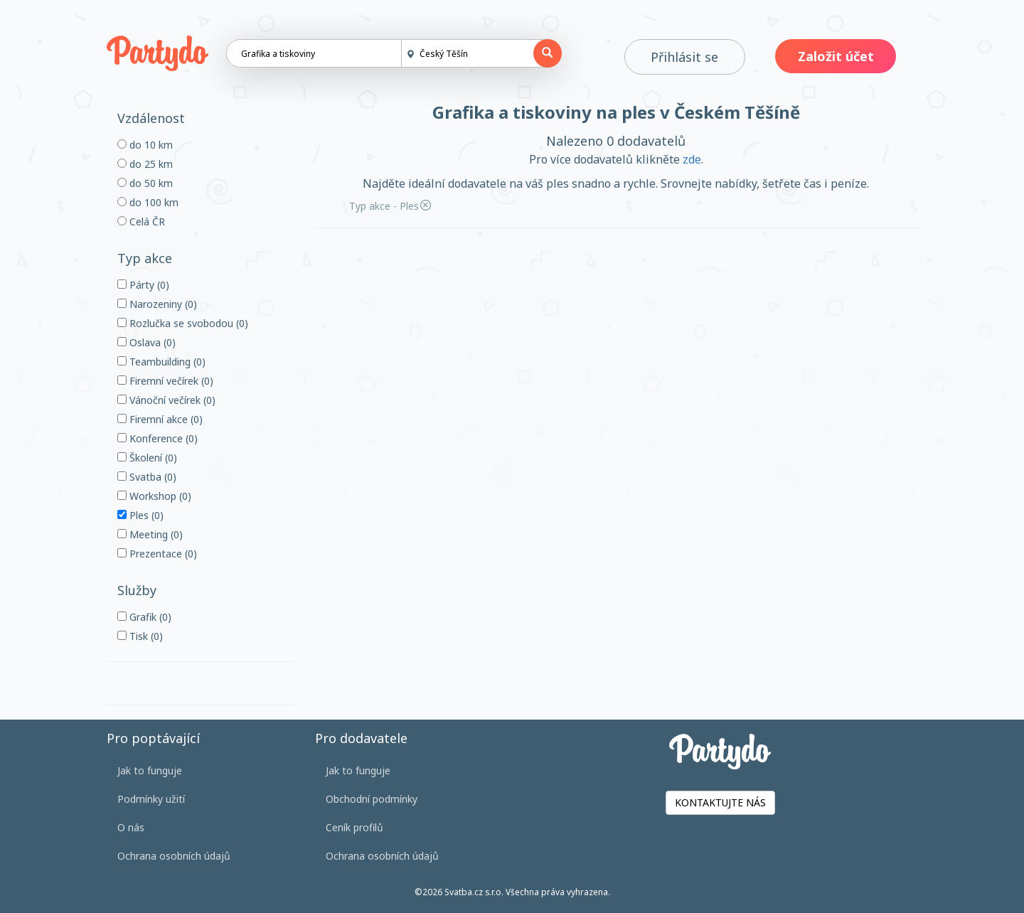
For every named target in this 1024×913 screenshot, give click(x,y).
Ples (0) (140, 515)
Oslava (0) (146, 342)
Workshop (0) (154, 496)
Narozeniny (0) (157, 304)
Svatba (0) (146, 477)
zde (692, 159)
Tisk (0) (140, 636)
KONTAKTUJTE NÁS (720, 802)
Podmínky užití (151, 799)
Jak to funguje (149, 770)
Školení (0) (147, 457)
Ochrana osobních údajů (173, 856)
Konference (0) (157, 438)
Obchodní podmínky (371, 799)
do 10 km (145, 144)
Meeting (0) (150, 534)
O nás (130, 827)
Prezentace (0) (157, 553)
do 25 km (145, 164)
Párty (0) (143, 285)
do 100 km (147, 202)
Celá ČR (141, 221)
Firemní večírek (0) (165, 381)
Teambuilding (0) (161, 361)
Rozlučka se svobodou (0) (182, 323)
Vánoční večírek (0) (166, 400)
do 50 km (145, 183)
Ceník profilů (354, 827)
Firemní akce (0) (160, 419)
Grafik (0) (144, 617)
